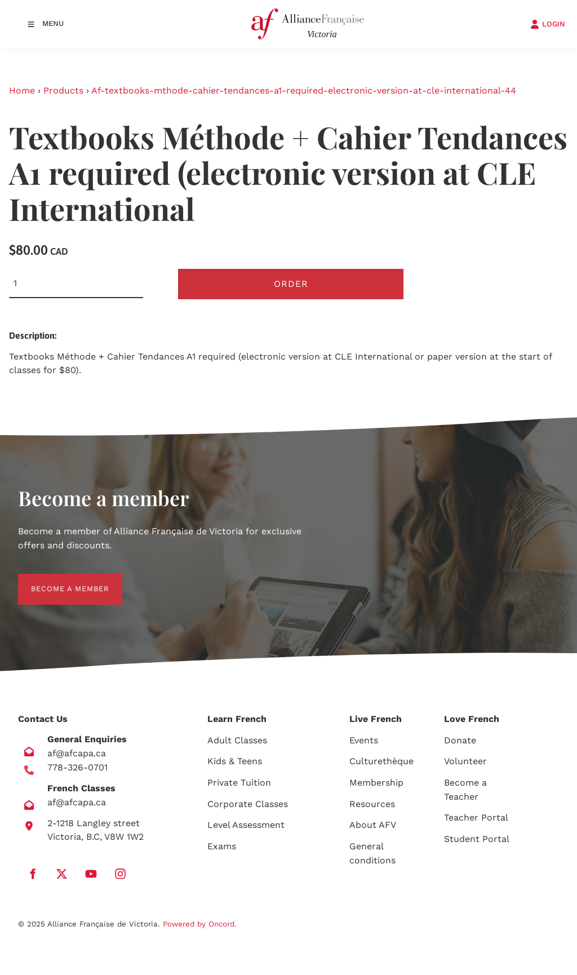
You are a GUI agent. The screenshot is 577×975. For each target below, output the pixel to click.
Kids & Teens (234, 761)
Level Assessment (246, 824)
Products (63, 90)
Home (22, 90)
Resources (372, 804)
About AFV (372, 824)
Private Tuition (239, 782)
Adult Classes (237, 740)
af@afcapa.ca (76, 753)
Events (363, 740)
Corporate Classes (247, 804)
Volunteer (465, 761)
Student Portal (476, 839)
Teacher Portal (476, 817)
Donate (460, 740)
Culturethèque (381, 761)
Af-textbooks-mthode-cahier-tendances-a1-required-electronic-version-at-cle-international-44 (303, 90)
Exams (221, 846)
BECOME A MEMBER (57, 580)
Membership (376, 782)
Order (291, 283)
